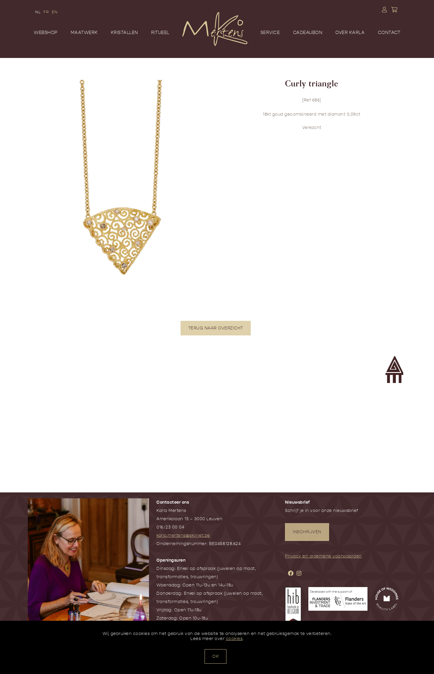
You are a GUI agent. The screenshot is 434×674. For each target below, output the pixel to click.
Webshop (46, 32)
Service (270, 32)
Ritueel (160, 32)
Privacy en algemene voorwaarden (323, 556)
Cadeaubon (308, 32)
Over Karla (350, 32)
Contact (389, 32)
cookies (234, 638)
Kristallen (124, 32)
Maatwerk (84, 32)
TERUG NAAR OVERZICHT (215, 328)
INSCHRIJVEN (307, 531)
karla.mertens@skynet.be (183, 535)
